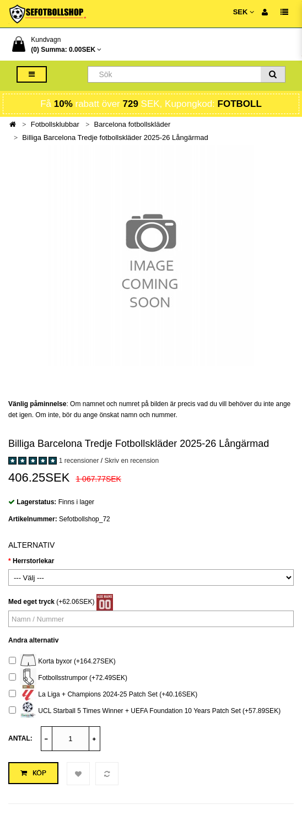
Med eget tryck (31, 602)
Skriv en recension (131, 461)
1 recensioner (79, 461)
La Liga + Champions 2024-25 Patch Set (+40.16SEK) (103, 694)
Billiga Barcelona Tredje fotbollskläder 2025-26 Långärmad (115, 137)
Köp (33, 773)
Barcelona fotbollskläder (132, 124)
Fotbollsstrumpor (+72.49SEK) (68, 678)
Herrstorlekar (33, 561)
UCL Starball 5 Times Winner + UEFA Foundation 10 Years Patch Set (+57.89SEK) (145, 711)
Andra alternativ (33, 640)
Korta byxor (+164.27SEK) (62, 661)
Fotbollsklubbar (55, 124)
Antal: (20, 738)
